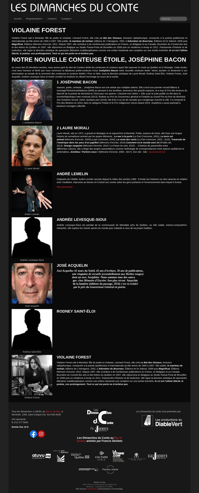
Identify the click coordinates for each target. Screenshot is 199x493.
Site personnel (64, 187)
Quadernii (91, 489)
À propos (66, 19)
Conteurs (52, 19)
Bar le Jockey (53, 411)
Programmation (34, 19)
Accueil (17, 19)
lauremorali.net (157, 152)
